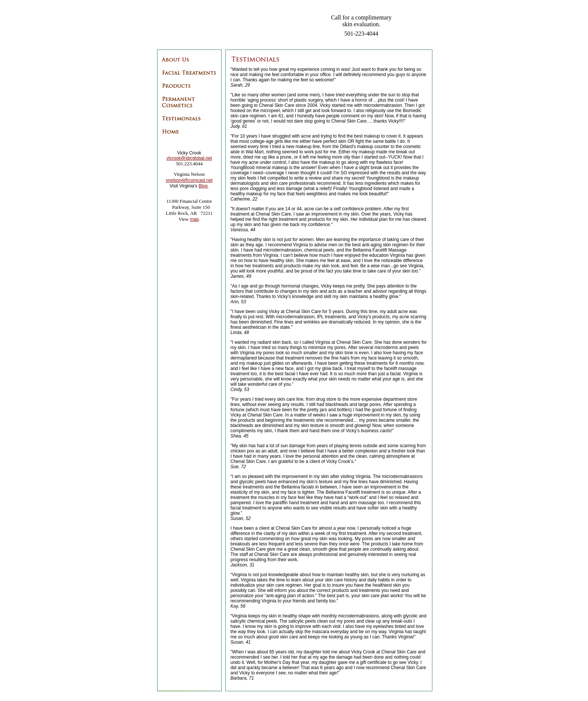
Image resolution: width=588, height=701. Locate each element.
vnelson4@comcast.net (189, 180)
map (194, 219)
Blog (202, 186)
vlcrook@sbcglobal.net (189, 158)
